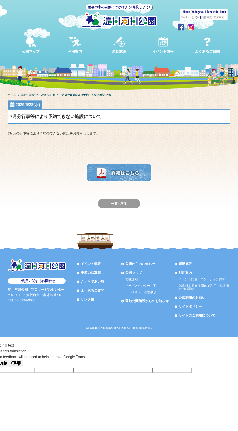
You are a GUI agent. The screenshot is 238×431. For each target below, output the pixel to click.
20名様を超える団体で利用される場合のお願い (204, 287)
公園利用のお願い (192, 297)
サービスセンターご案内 (142, 285)
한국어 (196, 17)
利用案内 (75, 45)
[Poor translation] (16, 363)
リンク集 (87, 299)
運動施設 (119, 45)
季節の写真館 (91, 273)
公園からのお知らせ (140, 264)
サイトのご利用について (197, 315)
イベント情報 (163, 45)
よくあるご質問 (207, 45)
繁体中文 (219, 17)
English (186, 17)
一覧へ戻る (119, 203)
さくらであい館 (92, 281)
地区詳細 (131, 279)
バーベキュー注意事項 (140, 292)
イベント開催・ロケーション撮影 (202, 279)
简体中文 (206, 17)
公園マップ (31, 45)
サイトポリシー (190, 306)
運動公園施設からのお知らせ (147, 301)
